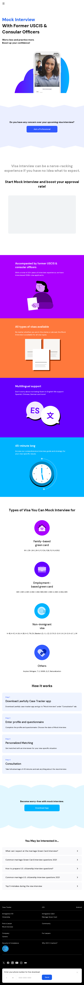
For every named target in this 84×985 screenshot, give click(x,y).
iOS (43, 907)
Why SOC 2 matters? (49, 943)
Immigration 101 (7, 914)
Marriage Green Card (49, 917)
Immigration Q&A (48, 914)
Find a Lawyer (7, 923)
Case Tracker (6, 907)
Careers (5, 937)
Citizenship (6, 917)
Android (79, 907)
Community (46, 923)
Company (5, 933)
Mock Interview (7, 927)
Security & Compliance (10, 943)
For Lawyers (46, 933)
